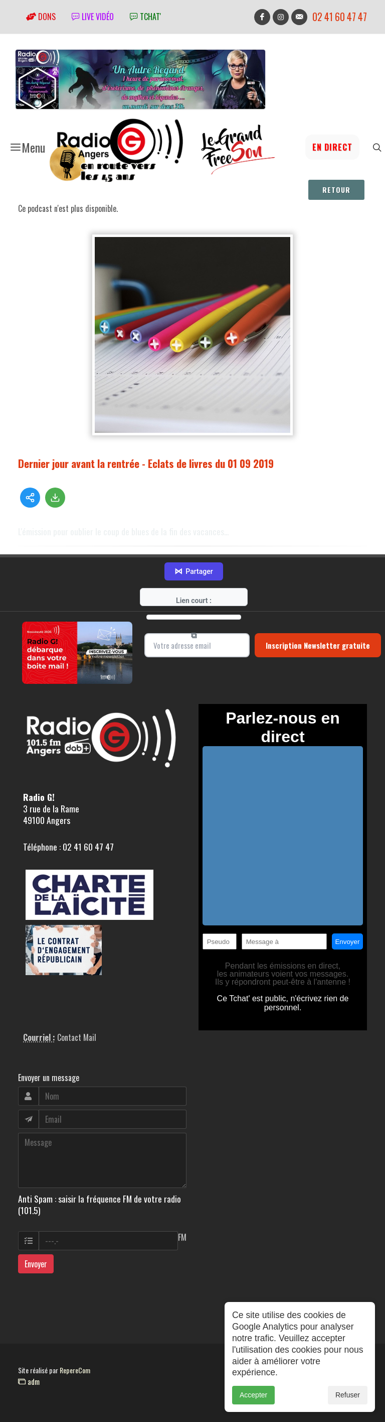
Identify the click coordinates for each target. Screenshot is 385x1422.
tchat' (145, 17)
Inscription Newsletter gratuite (318, 645)
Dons (41, 17)
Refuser (347, 1400)
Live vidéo (93, 17)
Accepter (253, 1400)
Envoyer (36, 1264)
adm (29, 1381)
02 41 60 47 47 (339, 17)
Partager (193, 571)
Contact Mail (76, 1037)
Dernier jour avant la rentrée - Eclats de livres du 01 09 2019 (146, 463)
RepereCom (75, 1370)
